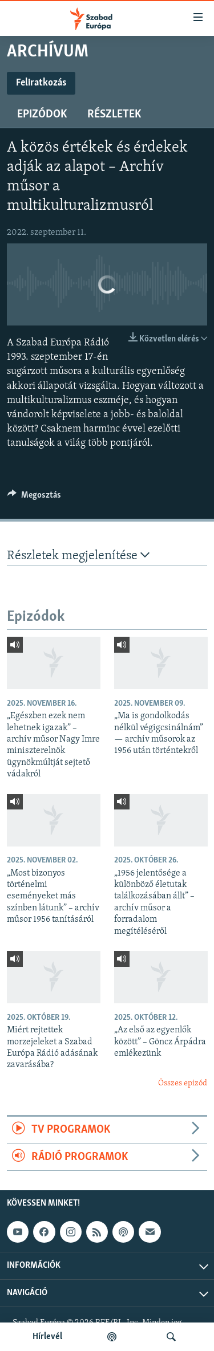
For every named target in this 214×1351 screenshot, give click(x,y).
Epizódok (42, 114)
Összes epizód (182, 1083)
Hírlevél (47, 1336)
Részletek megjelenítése (78, 555)
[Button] (34, 497)
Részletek (114, 114)
